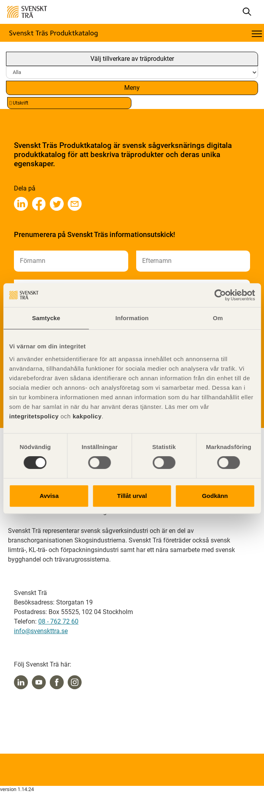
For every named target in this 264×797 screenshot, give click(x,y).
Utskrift (19, 103)
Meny (132, 87)
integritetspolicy (34, 416)
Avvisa (49, 495)
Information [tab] (132, 318)
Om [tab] (218, 318)
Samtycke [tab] (46, 318)
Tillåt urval (132, 495)
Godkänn (215, 495)
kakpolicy (87, 416)
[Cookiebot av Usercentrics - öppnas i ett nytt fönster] (220, 295)
